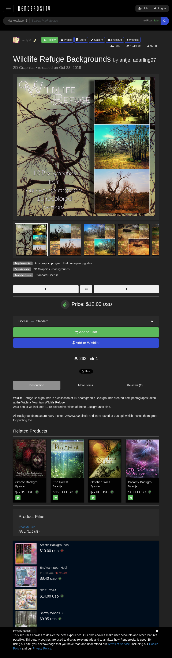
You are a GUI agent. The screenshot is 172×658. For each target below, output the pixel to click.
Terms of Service (119, 644)
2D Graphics (41, 269)
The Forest (60, 482)
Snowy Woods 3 (51, 613)
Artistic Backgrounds (54, 545)
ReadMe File (27, 527)
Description (36, 385)
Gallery (97, 39)
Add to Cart (86, 332)
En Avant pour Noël (53, 567)
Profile (66, 39)
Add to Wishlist (85, 343)
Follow (50, 39)
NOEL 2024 (48, 590)
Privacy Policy (42, 648)
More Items (85, 385)
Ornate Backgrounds (30, 482)
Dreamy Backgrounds (143, 482)
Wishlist (132, 39)
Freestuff (115, 39)
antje (124, 60)
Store (81, 39)
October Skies (100, 482)
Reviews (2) (135, 385)
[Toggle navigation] (8, 8)
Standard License (47, 275)
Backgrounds (61, 269)
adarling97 (144, 60)
